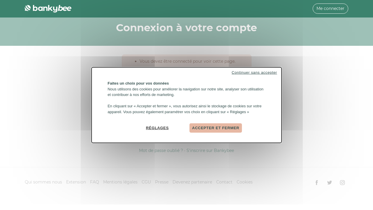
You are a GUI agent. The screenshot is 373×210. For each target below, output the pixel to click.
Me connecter (330, 8)
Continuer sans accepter (254, 72)
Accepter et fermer (215, 128)
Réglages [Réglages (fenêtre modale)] (157, 128)
